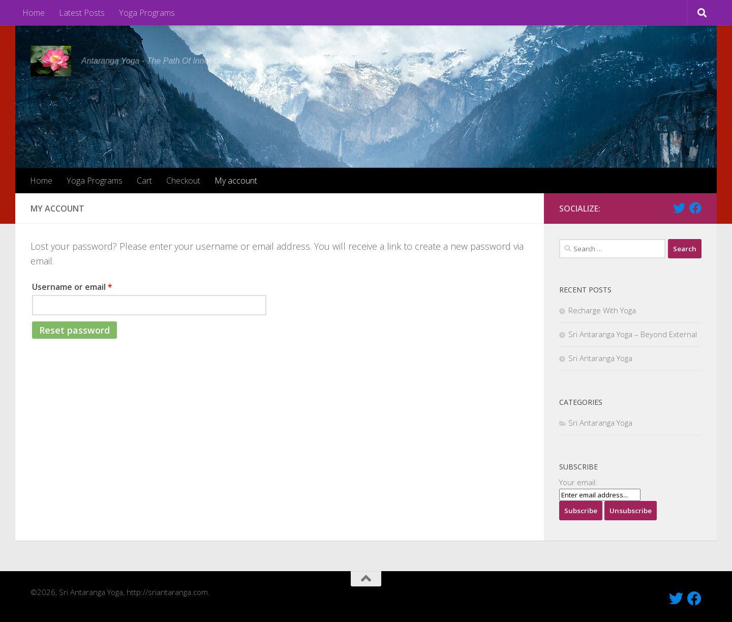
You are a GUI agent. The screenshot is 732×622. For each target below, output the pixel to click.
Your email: (578, 482)
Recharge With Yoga (602, 310)
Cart (144, 180)
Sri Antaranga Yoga (600, 358)
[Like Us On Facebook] (695, 208)
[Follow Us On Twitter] (679, 208)
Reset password (74, 330)
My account (236, 180)
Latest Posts (82, 12)
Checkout (183, 180)
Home (33, 12)
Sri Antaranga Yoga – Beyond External (632, 334)
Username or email (72, 286)
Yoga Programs (147, 12)
